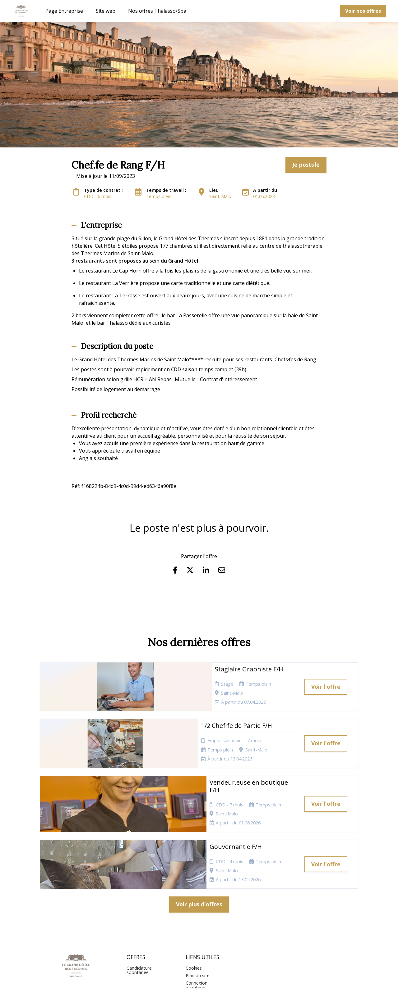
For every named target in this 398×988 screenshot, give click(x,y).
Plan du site (198, 896)
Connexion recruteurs (196, 905)
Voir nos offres (363, 10)
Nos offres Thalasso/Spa (157, 10)
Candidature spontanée (139, 890)
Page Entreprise (64, 10)
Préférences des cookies (202, 917)
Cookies (194, 888)
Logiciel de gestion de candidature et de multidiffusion (199, 977)
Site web (105, 10)
